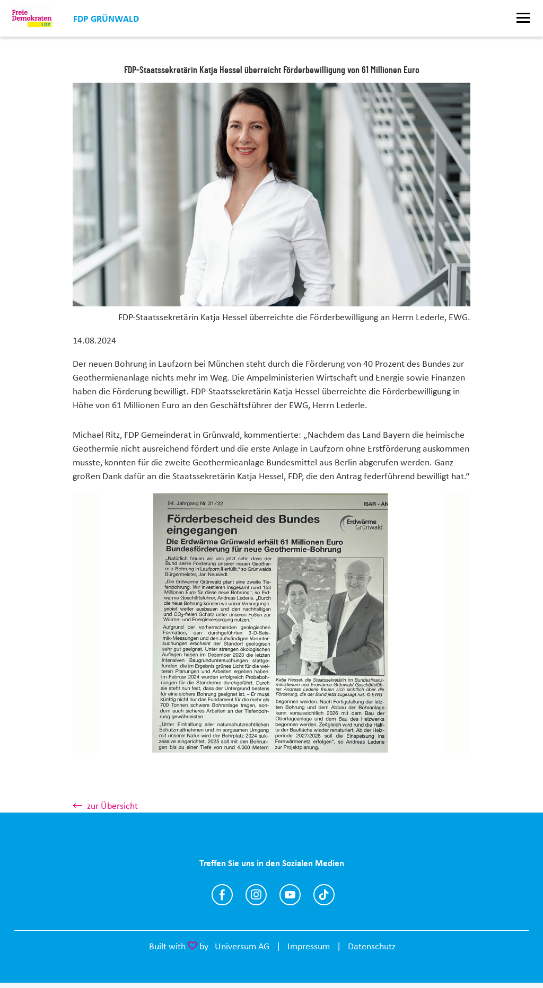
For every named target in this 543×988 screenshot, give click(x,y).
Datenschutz (372, 946)
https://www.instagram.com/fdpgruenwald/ (256, 894)
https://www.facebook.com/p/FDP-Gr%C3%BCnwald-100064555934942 (222, 894)
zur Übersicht (112, 805)
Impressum (308, 946)
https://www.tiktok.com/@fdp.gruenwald (324, 894)
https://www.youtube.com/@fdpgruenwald (290, 894)
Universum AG (242, 946)
